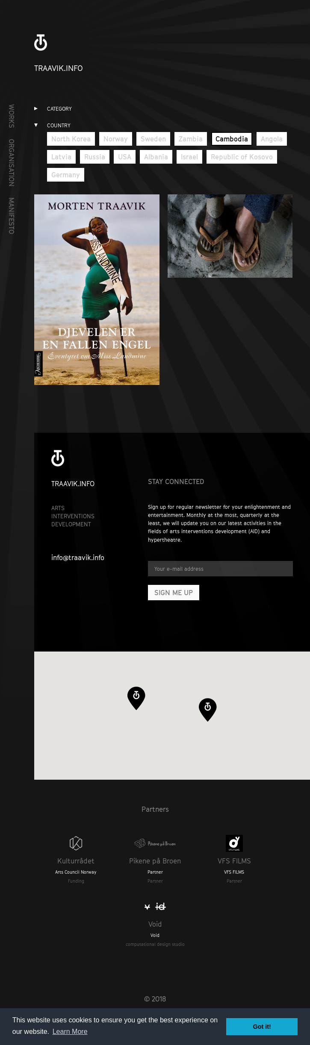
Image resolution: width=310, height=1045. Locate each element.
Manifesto (11, 215)
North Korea (71, 139)
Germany (65, 174)
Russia (94, 157)
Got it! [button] (262, 1026)
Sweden (153, 139)
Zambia (191, 139)
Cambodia (232, 139)
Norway (115, 139)
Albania (156, 157)
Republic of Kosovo (242, 157)
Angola (272, 139)
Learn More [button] (70, 1031)
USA (124, 157)
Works (11, 116)
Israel (189, 157)
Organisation (11, 163)
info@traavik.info (77, 557)
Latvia (61, 157)
